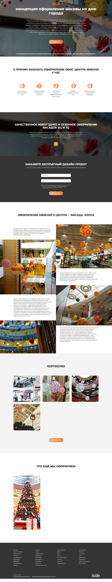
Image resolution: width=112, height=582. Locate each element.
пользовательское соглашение (54, 186)
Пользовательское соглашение (21, 579)
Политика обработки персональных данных (44, 579)
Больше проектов (56, 442)
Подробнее (56, 42)
